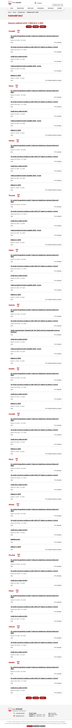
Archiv (14, 13)
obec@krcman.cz (20, 717)
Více (12, 43)
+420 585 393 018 (20, 715)
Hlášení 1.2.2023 (16, 548)
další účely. (63, 721)
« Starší (27, 27)
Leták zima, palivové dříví (19, 57)
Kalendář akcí (21, 13)
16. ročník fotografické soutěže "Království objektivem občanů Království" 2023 (35, 37)
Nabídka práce (15, 540)
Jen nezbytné (36, 726)
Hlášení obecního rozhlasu (54, 81)
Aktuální (35, 27)
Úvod (9, 13)
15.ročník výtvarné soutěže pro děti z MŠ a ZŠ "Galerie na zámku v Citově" (34, 48)
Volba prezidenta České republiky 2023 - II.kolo (26, 67)
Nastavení (43, 726)
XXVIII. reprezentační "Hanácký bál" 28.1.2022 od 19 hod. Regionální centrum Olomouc (35, 332)
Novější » (44, 27)
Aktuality (59, 43)
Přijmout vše (29, 726)
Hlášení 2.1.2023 (16, 76)
